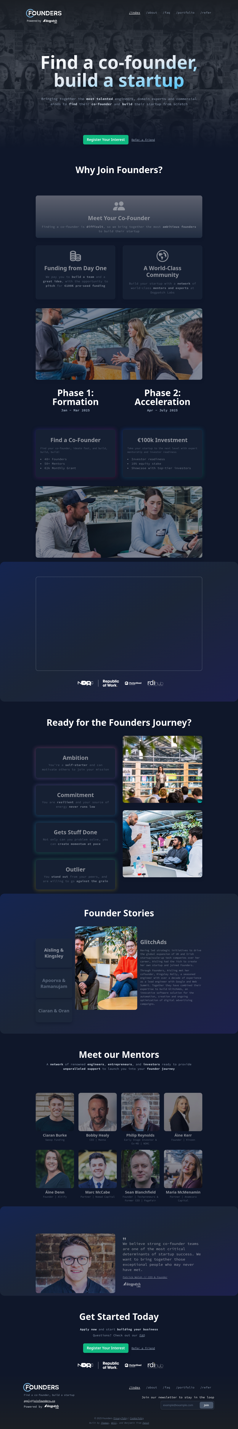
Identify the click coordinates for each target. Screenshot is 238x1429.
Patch (145, 1423)
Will (113, 1423)
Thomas (105, 1423)
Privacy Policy (120, 1418)
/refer (205, 13)
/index (133, 13)
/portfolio (185, 13)
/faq (166, 13)
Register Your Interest (104, 139)
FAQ (142, 1335)
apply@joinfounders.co (39, 1401)
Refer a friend (144, 139)
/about (150, 13)
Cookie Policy (137, 1418)
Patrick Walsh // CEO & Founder (145, 1289)
